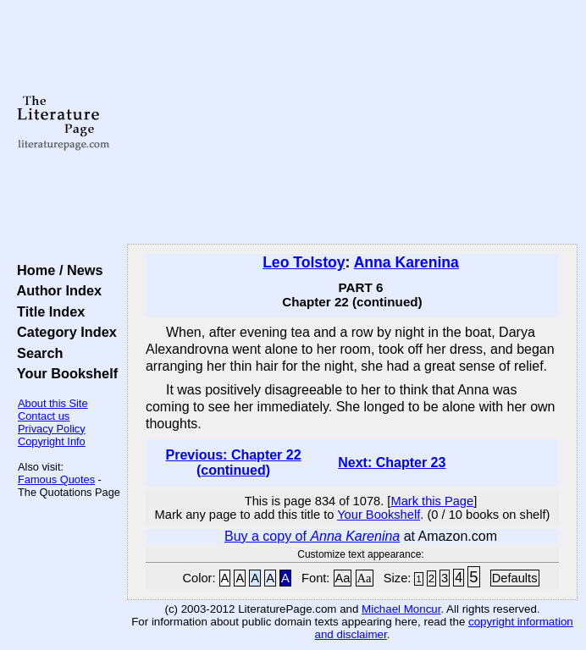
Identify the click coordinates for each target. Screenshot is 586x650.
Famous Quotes (56, 479)
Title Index (47, 311)
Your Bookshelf (63, 373)
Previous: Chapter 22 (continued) (233, 462)
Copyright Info (52, 441)
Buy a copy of (312, 536)
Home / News (56, 270)
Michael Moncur (401, 609)
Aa (343, 578)
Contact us (43, 416)
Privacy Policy (52, 428)
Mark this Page (431, 501)
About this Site (53, 403)
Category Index (63, 331)
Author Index (55, 290)
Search (36, 353)
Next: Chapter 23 (391, 462)
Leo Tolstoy (304, 262)
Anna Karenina (406, 262)
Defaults (515, 578)
